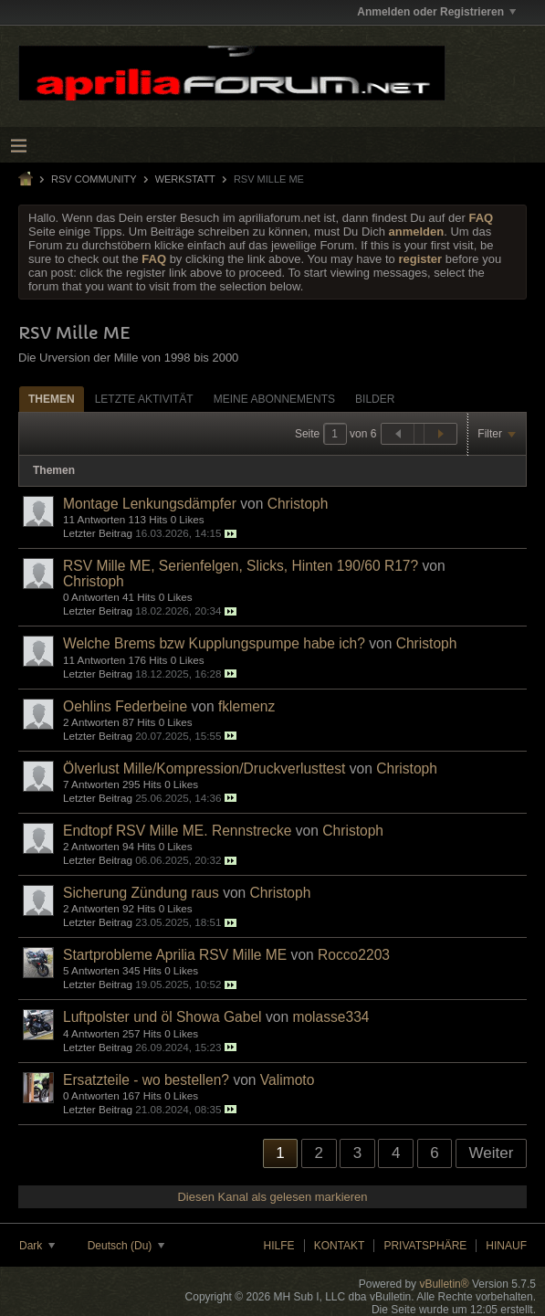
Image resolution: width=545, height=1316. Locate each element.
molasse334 (330, 1017)
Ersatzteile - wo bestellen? (146, 1080)
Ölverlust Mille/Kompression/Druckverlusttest (204, 768)
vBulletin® (443, 1284)
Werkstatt (185, 179)
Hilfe (279, 1245)
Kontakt (339, 1245)
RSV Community (94, 179)
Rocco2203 (354, 955)
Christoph (298, 503)
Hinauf (506, 1245)
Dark (37, 1245)
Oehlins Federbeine (125, 706)
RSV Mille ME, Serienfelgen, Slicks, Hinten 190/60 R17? (240, 566)
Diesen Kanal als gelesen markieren (272, 1197)
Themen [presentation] (51, 399)
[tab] (51, 398)
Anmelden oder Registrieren (436, 11)
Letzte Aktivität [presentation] (144, 399)
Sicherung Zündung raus (141, 892)
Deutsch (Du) (126, 1245)
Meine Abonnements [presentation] (274, 399)
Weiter (491, 1153)
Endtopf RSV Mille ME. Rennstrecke (177, 830)
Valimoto (287, 1080)
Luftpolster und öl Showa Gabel (162, 1017)
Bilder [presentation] (374, 399)
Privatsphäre (424, 1245)
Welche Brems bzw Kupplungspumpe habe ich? (214, 643)
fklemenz (246, 706)
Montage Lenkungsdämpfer (149, 503)
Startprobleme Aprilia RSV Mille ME (175, 955)
